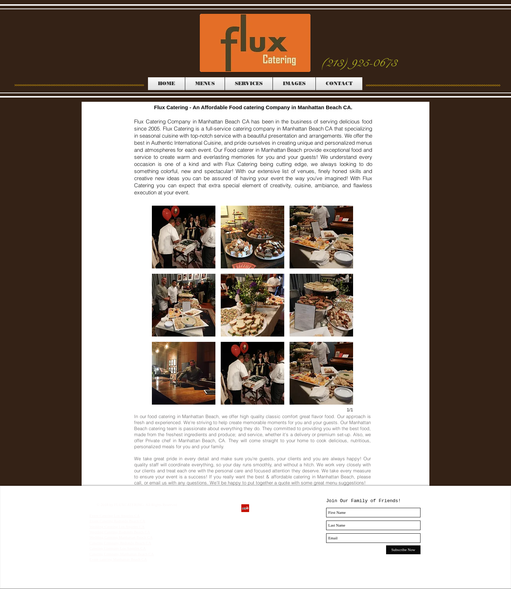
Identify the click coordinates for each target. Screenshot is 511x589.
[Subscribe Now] (403, 549)
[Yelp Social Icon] (245, 508)
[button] (183, 237)
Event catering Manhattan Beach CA (118, 559)
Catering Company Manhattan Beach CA (121, 554)
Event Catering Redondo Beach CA (117, 521)
